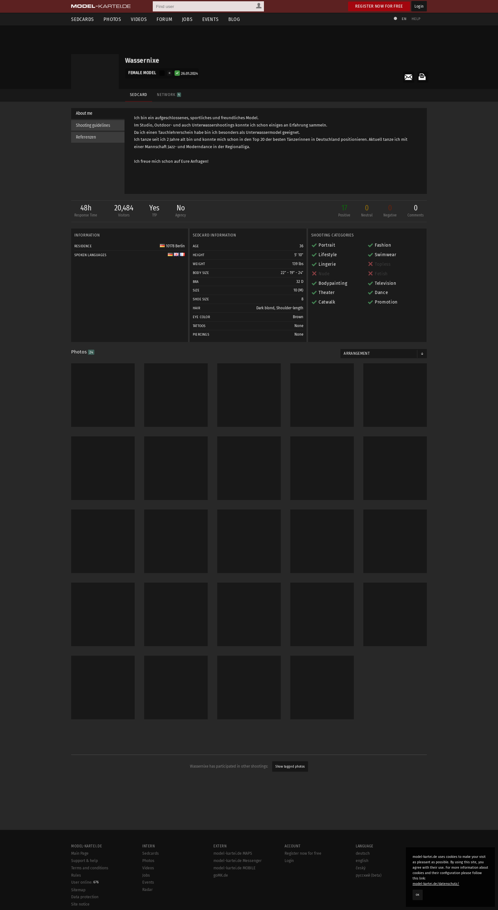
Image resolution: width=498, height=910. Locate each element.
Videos (139, 19)
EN (404, 19)
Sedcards (82, 19)
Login (419, 6)
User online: (85, 882)
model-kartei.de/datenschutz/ (436, 884)
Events (210, 19)
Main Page (80, 853)
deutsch (363, 853)
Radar (147, 889)
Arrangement (357, 353)
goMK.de (220, 875)
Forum (164, 19)
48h (85, 211)
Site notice (80, 904)
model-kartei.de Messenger (237, 861)
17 (344, 211)
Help (416, 19)
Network (169, 94)
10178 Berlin (172, 246)
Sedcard (138, 94)
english (362, 861)
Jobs (187, 19)
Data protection (84, 897)
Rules (76, 875)
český (361, 868)
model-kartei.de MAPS (232, 853)
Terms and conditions (89, 868)
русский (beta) (368, 875)
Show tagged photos (290, 766)
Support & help (84, 861)
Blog (234, 19)
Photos (112, 19)
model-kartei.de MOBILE (234, 868)
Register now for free (379, 6)
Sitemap (78, 890)
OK (418, 895)
